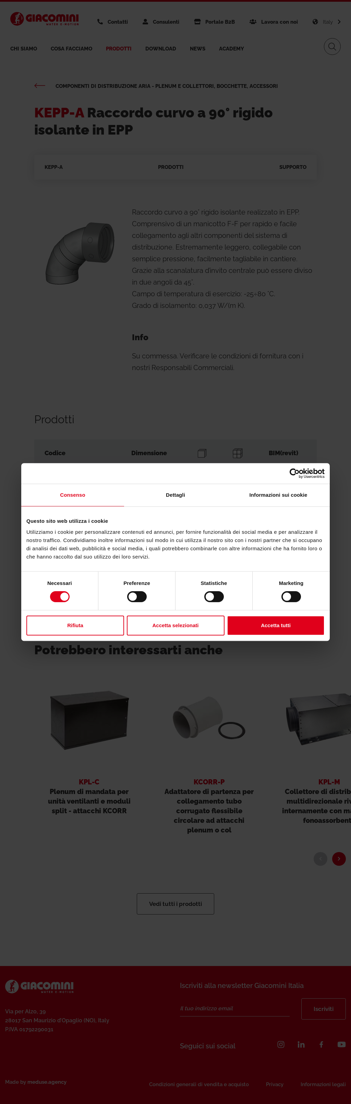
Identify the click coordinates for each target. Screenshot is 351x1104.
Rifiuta (75, 625)
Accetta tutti (276, 625)
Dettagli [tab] (175, 495)
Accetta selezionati (175, 625)
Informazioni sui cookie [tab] (278, 495)
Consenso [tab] (72, 495)
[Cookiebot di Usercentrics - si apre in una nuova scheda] (295, 473)
